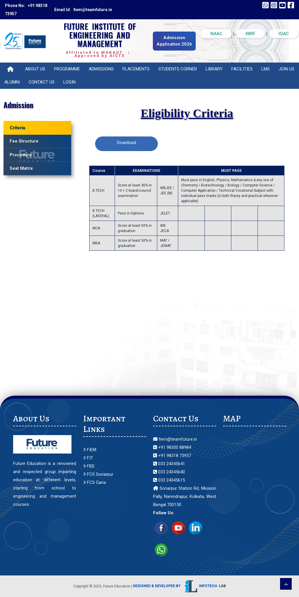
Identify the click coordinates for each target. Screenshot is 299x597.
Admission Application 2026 (174, 41)
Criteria (17, 127)
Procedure (21, 155)
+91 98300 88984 (172, 447)
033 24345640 (169, 472)
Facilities (242, 69)
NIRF (250, 33)
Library (214, 69)
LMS (265, 69)
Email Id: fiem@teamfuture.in (83, 9)
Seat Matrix (21, 168)
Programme (67, 69)
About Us (35, 69)
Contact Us (42, 82)
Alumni (12, 82)
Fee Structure (24, 141)
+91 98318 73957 (172, 455)
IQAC (284, 33)
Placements (136, 69)
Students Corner (177, 69)
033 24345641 (169, 463)
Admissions (101, 69)
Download (126, 142)
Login (69, 82)
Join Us (286, 69)
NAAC (216, 33)
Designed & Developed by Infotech (179, 586)
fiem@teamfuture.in (175, 439)
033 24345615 (169, 480)
